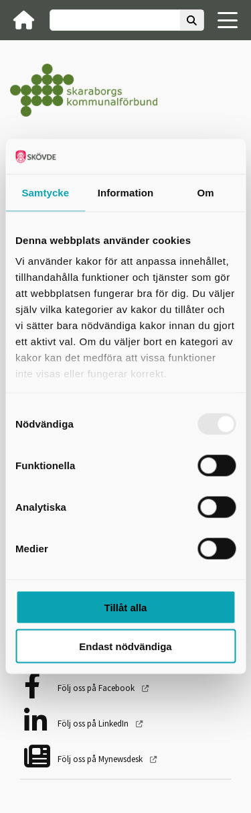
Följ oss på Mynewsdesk (101, 759)
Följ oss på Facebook (97, 688)
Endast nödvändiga (125, 646)
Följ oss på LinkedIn (94, 723)
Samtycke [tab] (45, 192)
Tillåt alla (125, 607)
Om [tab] (205, 192)
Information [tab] (126, 192)
